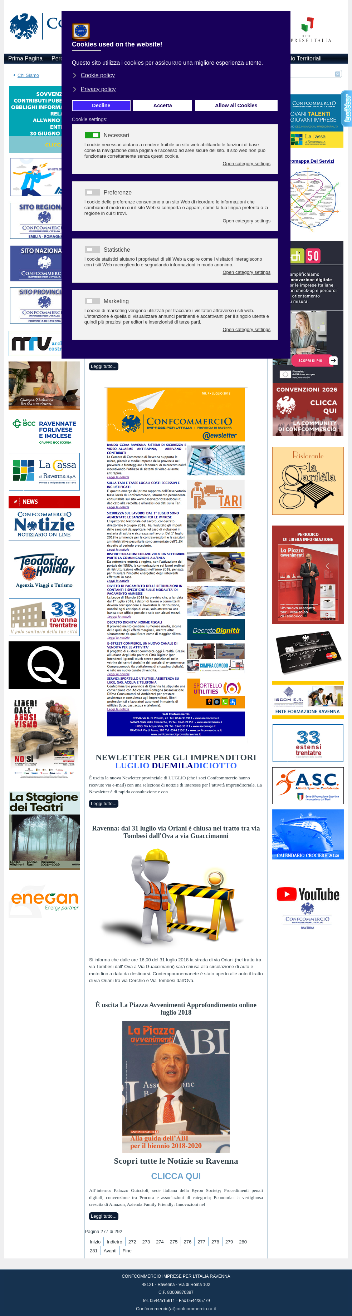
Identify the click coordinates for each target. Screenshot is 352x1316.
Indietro (114, 1241)
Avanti (110, 1250)
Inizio (95, 1241)
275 (174, 1241)
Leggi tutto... (104, 366)
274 (160, 1241)
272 (132, 1241)
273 (146, 1241)
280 (243, 1241)
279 (229, 1241)
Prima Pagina (25, 58)
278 (215, 1241)
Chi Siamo (28, 75)
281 (94, 1250)
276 (188, 1241)
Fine (127, 1250)
